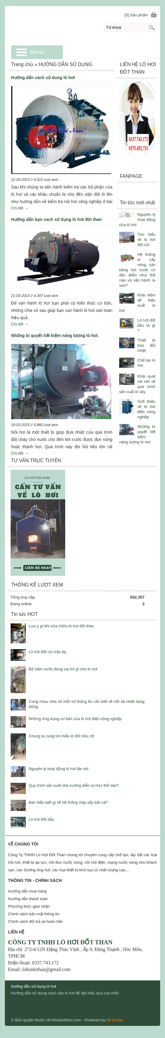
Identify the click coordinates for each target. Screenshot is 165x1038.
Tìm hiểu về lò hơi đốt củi (146, 239)
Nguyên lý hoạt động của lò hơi (137, 219)
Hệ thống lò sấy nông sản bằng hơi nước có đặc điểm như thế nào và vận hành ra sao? (137, 270)
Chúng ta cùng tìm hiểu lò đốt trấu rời (61, 736)
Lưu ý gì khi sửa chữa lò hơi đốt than (61, 626)
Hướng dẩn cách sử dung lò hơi (43, 77)
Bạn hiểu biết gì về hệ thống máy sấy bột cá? (68, 802)
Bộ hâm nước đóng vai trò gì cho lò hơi (63, 669)
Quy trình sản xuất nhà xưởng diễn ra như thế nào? (74, 785)
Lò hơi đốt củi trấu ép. (48, 651)
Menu (37, 52)
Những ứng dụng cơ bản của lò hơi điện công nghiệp (75, 718)
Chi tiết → (20, 208)
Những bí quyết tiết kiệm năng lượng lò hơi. (55, 335)
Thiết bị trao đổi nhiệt (146, 345)
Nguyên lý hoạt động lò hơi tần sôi (59, 768)
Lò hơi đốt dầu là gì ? (146, 325)
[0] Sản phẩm (136, 15)
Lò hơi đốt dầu (41, 819)
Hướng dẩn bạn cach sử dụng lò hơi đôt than (56, 219)
